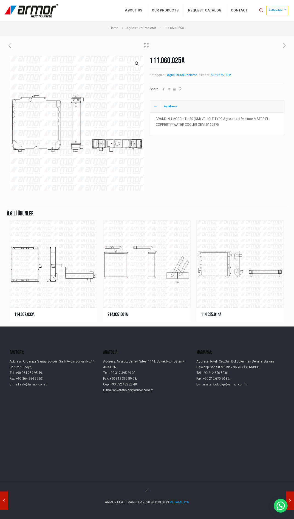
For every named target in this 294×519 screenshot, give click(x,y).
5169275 (217, 75)
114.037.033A (24, 314)
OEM (227, 75)
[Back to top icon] (147, 490)
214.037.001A (117, 314)
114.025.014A (211, 314)
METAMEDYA (179, 502)
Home (114, 28)
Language (278, 9)
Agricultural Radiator (141, 28)
